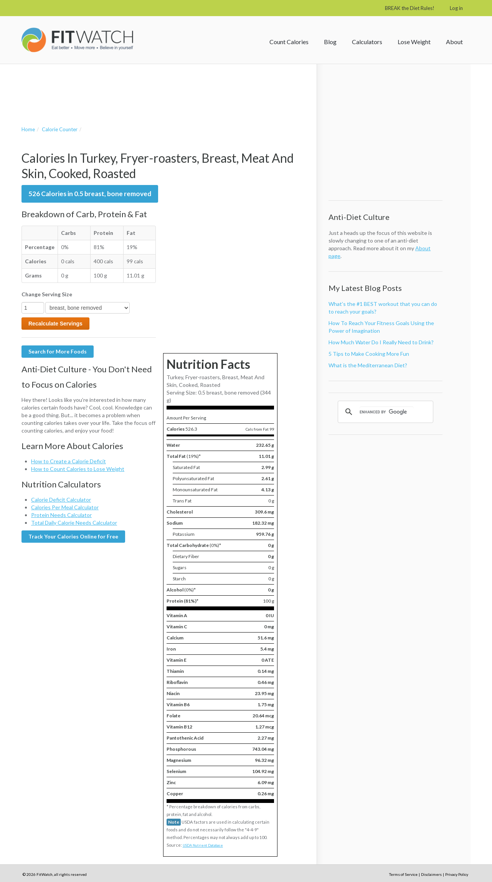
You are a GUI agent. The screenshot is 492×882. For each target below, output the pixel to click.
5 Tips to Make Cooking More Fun (369, 353)
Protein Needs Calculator (61, 515)
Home (28, 129)
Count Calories (289, 41)
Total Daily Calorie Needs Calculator (74, 522)
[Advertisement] (161, 87)
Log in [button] (456, 8)
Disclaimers (431, 874)
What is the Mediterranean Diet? (368, 365)
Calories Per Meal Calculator (65, 507)
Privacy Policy (456, 874)
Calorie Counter (60, 129)
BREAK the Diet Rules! (409, 8)
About (454, 41)
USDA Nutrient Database (203, 845)
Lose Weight (414, 41)
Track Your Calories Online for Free (73, 536)
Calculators (367, 41)
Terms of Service (403, 874)
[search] (387, 411)
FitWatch (77, 40)
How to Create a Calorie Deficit (68, 461)
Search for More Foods (57, 351)
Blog (330, 41)
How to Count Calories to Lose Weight (77, 469)
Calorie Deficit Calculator (61, 499)
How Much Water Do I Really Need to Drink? (381, 342)
